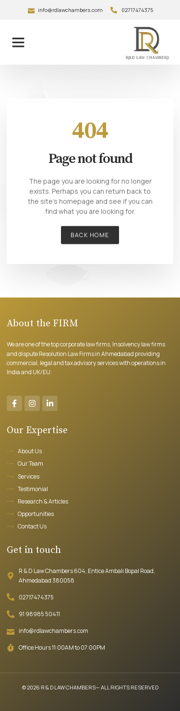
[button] (18, 42)
